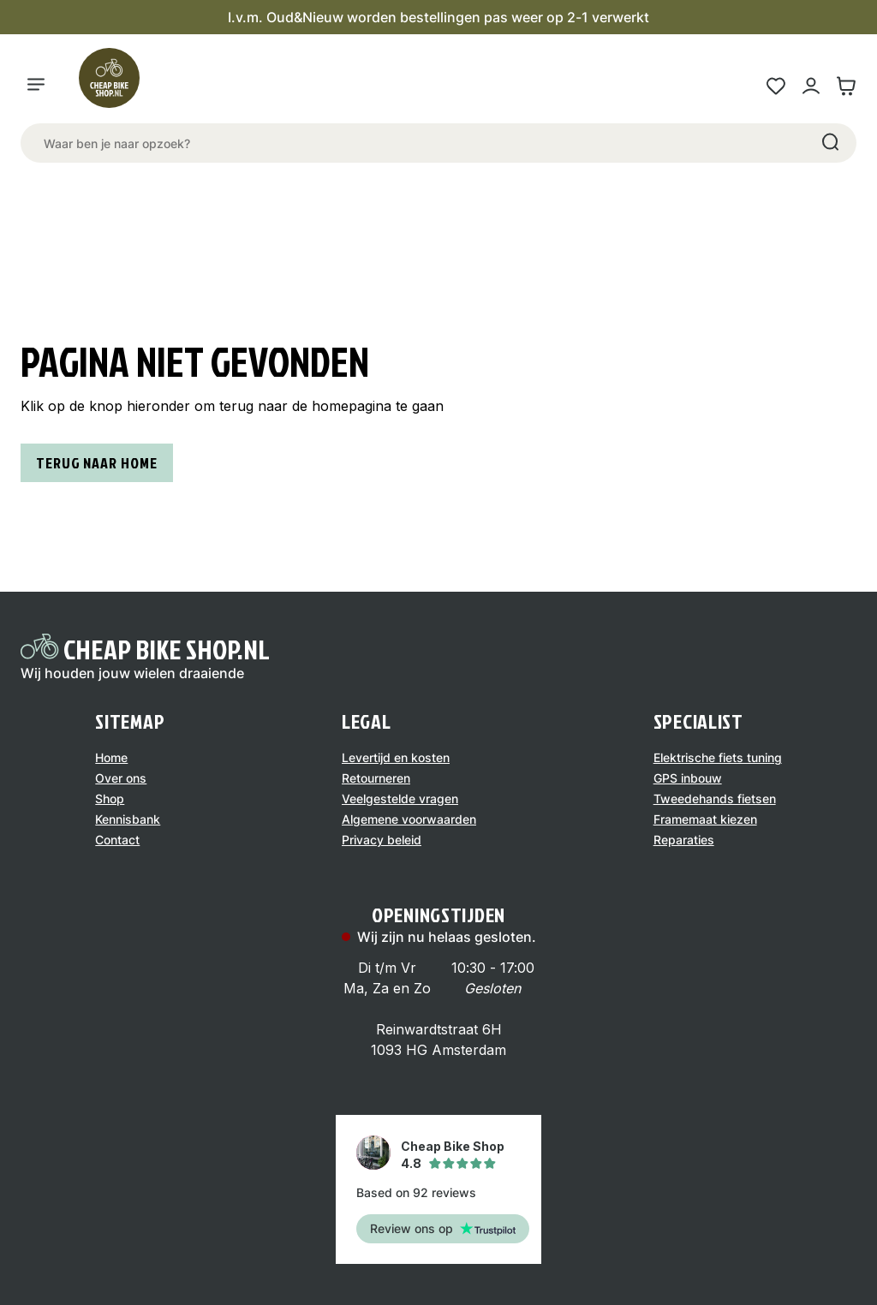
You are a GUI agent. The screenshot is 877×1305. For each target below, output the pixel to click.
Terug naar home (97, 463)
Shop (109, 798)
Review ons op (443, 1228)
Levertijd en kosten (396, 757)
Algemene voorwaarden (409, 819)
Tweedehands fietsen (714, 798)
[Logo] (116, 85)
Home (111, 757)
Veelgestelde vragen (400, 798)
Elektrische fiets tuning (717, 757)
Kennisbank (127, 819)
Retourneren (376, 778)
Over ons (120, 778)
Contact (117, 839)
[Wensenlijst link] (775, 86)
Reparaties (683, 839)
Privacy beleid (381, 839)
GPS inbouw (687, 778)
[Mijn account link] (810, 86)
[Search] (829, 143)
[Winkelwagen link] (845, 86)
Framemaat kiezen (705, 819)
